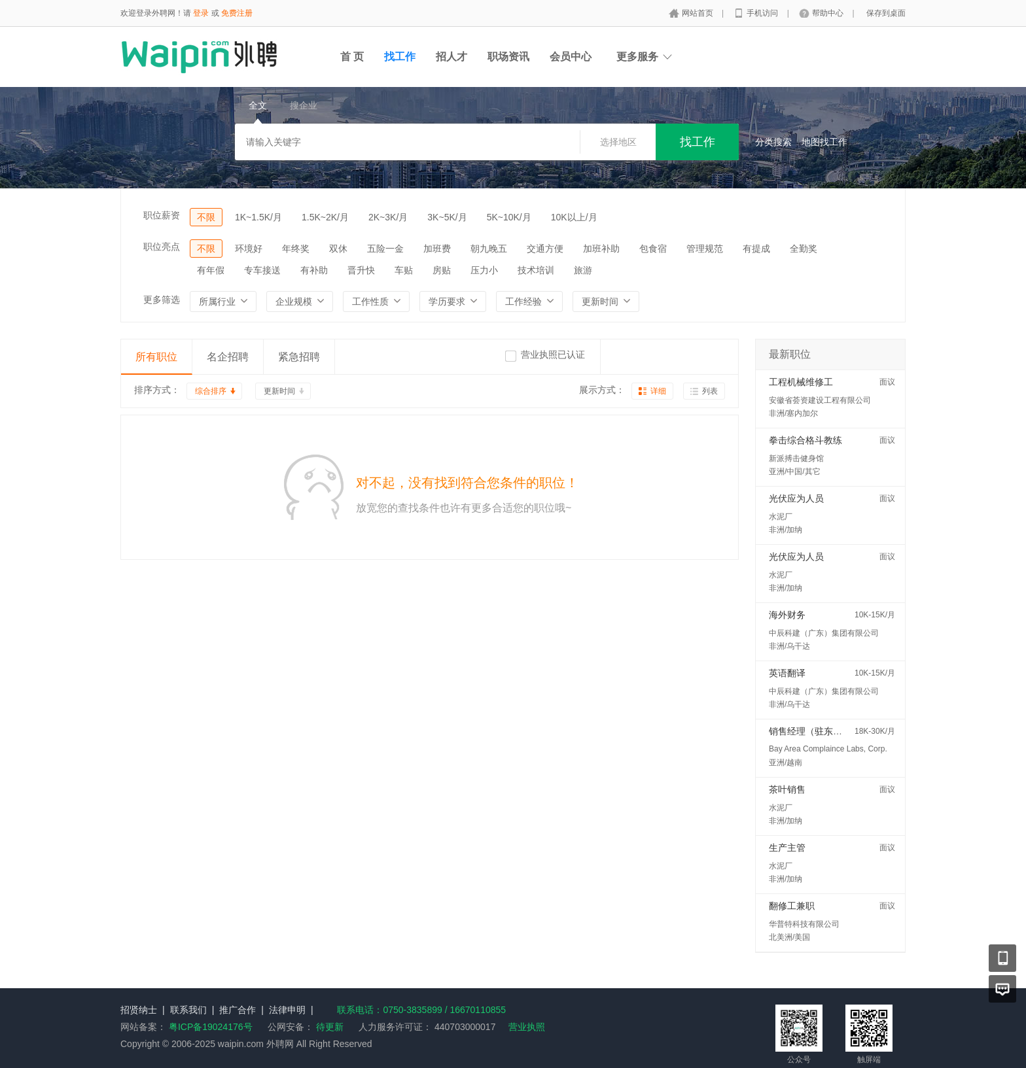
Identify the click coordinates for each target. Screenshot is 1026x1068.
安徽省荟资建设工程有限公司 (820, 400)
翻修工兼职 (792, 906)
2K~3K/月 (388, 217)
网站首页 (698, 13)
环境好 (248, 248)
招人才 (451, 56)
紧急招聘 (299, 356)
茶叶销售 (787, 789)
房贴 (442, 270)
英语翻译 (787, 673)
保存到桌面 (886, 13)
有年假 (210, 270)
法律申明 (287, 1010)
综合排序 (210, 391)
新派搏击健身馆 (796, 458)
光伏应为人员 (796, 498)
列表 (710, 391)
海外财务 (787, 615)
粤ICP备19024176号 (211, 1027)
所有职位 (156, 356)
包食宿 (653, 248)
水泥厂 (780, 516)
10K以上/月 (574, 217)
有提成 (756, 248)
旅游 (583, 270)
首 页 (352, 56)
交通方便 (545, 248)
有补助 (314, 270)
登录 (201, 13)
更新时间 (279, 391)
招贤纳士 (138, 1010)
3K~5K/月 (447, 217)
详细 (658, 391)
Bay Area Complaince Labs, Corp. (828, 748)
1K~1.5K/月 (258, 217)
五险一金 (385, 248)
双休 (338, 248)
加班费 (437, 248)
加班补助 (601, 248)
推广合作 (237, 1010)
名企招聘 (228, 356)
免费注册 (237, 13)
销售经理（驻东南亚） (814, 731)
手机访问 (763, 13)
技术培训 (536, 270)
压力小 (484, 270)
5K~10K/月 (509, 217)
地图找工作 (824, 142)
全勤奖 (803, 248)
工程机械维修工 (801, 382)
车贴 (404, 270)
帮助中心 (828, 13)
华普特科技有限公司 (804, 924)
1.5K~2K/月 (325, 217)
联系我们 (188, 1010)
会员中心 (571, 56)
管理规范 (704, 248)
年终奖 (296, 248)
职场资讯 (508, 56)
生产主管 (787, 847)
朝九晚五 (488, 248)
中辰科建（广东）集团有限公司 (824, 633)
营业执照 (526, 1027)
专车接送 (262, 270)
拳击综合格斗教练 (805, 440)
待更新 (328, 1027)
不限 (206, 217)
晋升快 (361, 270)
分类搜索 (773, 142)
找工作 (400, 56)
